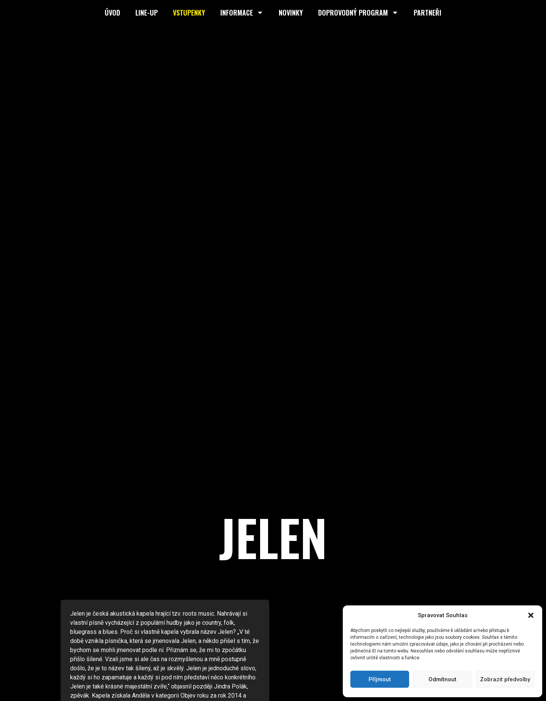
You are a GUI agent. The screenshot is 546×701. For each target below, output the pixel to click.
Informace (242, 12)
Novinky (291, 12)
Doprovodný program (358, 12)
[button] (531, 615)
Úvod (112, 12)
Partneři (427, 12)
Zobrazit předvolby (505, 679)
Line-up (146, 12)
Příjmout (380, 679)
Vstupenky (189, 12)
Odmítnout (442, 679)
